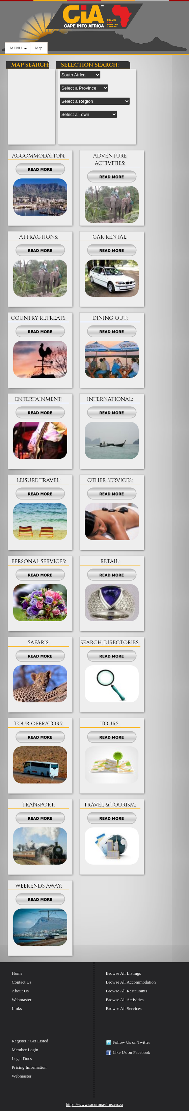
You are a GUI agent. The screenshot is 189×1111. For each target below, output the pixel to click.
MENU (18, 48)
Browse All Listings (123, 973)
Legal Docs (22, 1058)
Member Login (25, 1049)
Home (17, 973)
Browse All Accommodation (131, 982)
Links (17, 1008)
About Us (20, 990)
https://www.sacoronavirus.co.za (94, 1104)
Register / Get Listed (30, 1040)
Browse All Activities (125, 999)
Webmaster (21, 999)
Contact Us (21, 982)
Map (39, 48)
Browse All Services (124, 1008)
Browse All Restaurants (126, 990)
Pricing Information (29, 1067)
